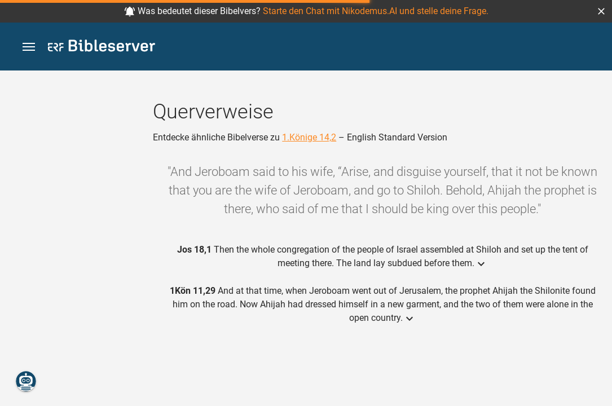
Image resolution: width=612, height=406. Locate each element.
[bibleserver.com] (101, 48)
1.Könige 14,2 (309, 137)
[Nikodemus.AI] (26, 381)
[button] (601, 11)
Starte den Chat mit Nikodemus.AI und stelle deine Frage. (375, 11)
